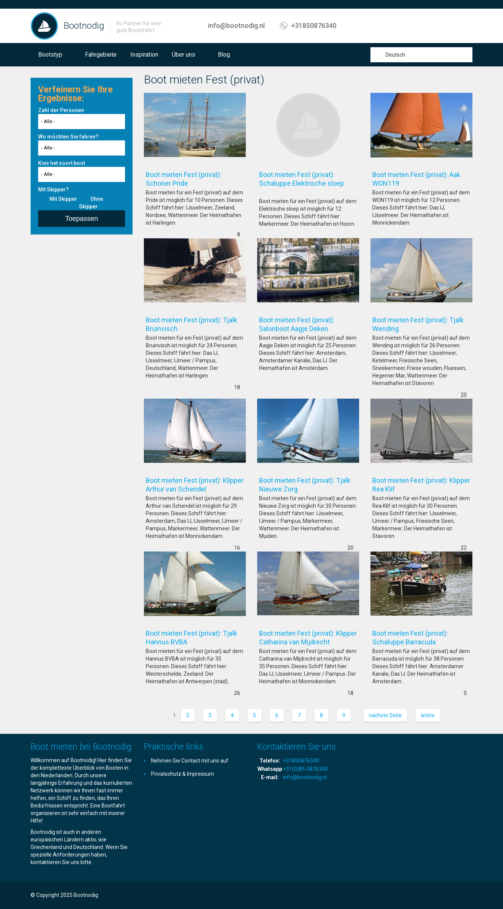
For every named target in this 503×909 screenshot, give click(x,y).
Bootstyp (50, 54)
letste (428, 715)
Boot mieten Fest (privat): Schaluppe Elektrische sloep (309, 183)
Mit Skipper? (53, 189)
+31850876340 (313, 25)
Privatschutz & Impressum (182, 774)
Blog (224, 54)
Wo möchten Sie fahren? (68, 137)
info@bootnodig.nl (236, 25)
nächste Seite (385, 715)
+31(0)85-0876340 (305, 769)
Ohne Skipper (91, 203)
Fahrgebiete (101, 54)
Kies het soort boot (61, 163)
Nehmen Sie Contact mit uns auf (189, 761)
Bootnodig (84, 25)
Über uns (183, 54)
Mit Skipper (63, 199)
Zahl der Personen (61, 110)
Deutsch (395, 55)
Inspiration (144, 54)
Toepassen (81, 218)
